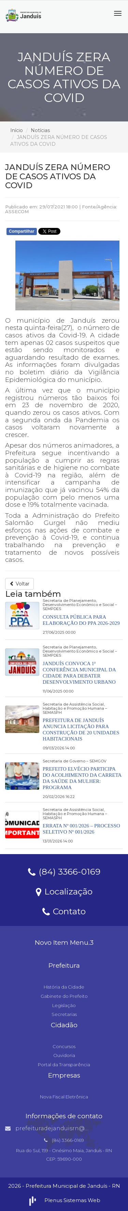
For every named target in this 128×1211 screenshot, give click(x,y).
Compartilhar (21, 231)
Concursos (64, 1046)
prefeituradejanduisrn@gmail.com (60, 1128)
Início (16, 130)
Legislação (64, 1005)
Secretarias (64, 1014)
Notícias (40, 130)
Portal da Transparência (64, 1064)
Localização (64, 891)
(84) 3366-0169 (64, 871)
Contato (64, 911)
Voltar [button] (19, 584)
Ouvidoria (64, 1055)
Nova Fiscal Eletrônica (64, 1096)
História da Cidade (64, 987)
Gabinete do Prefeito (64, 996)
